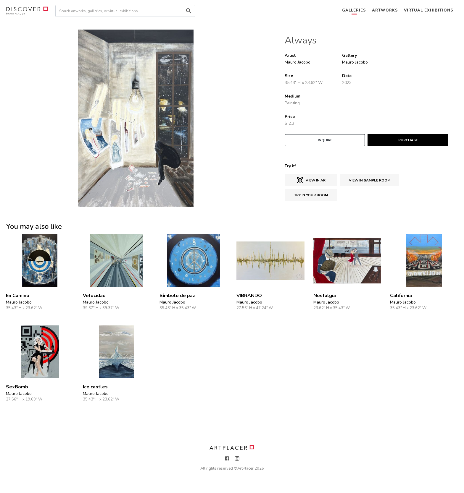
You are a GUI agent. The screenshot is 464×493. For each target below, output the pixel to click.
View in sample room (369, 180)
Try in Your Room (311, 195)
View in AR (311, 180)
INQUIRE (325, 140)
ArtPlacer (245, 468)
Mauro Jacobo (355, 62)
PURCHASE (408, 140)
